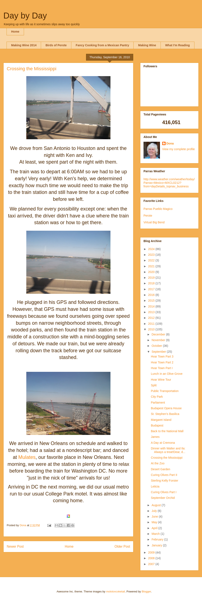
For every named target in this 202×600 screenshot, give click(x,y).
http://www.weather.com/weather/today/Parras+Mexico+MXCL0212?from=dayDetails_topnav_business (169, 182)
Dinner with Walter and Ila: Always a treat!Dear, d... (168, 450)
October (157, 345)
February (158, 539)
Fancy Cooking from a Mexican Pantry (102, 45)
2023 (151, 254)
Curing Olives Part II (164, 475)
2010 (151, 329)
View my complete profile (178, 149)
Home (15, 31)
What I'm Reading (177, 45)
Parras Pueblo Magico (158, 209)
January (157, 545)
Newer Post (15, 546)
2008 (151, 558)
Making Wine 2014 (23, 45)
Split (154, 385)
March (156, 533)
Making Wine (147, 45)
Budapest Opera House (166, 408)
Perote (148, 215)
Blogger (146, 591)
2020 (151, 272)
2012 (151, 317)
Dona (170, 143)
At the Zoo (158, 463)
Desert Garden (160, 469)
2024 (151, 249)
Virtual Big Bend (154, 222)
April (155, 528)
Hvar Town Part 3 (162, 356)
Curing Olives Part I (163, 492)
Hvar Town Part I (162, 368)
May (155, 522)
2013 (151, 312)
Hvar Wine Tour (161, 379)
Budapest (157, 425)
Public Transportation (165, 391)
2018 (151, 283)
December (159, 334)
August (156, 505)
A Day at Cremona (163, 442)
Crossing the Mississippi (166, 457)
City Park (157, 396)
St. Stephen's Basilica (165, 414)
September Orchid (163, 497)
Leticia (155, 486)
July (155, 511)
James (155, 436)
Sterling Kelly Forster (164, 480)
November (159, 340)
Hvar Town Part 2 (162, 362)
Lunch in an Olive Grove (166, 373)
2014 (151, 306)
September (159, 351)
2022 (151, 260)
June (155, 516)
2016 (151, 295)
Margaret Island (161, 419)
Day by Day (25, 15)
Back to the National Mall (167, 431)
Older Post (122, 546)
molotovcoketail (115, 591)
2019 (151, 277)
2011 (151, 323)
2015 (151, 300)
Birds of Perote (55, 45)
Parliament (158, 402)
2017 (151, 289)
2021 (151, 266)
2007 (151, 564)
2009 (151, 552)
